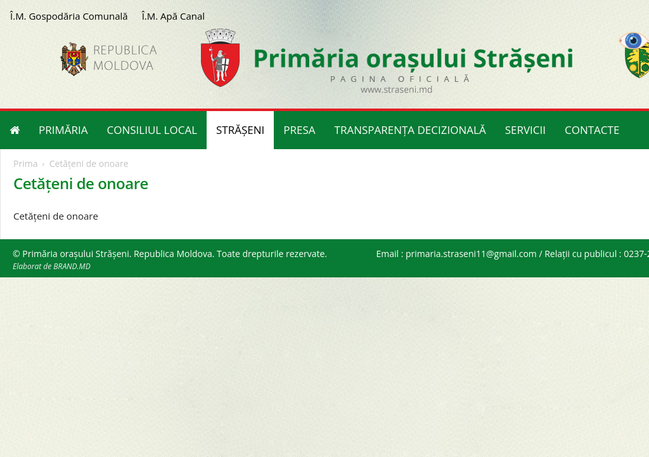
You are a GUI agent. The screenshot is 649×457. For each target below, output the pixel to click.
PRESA (299, 130)
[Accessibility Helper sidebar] (634, 40)
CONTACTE (592, 130)
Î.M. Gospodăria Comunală (69, 16)
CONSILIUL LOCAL (152, 130)
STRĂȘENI (240, 130)
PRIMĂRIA (63, 130)
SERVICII (525, 130)
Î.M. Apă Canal (173, 16)
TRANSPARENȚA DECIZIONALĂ (410, 130)
